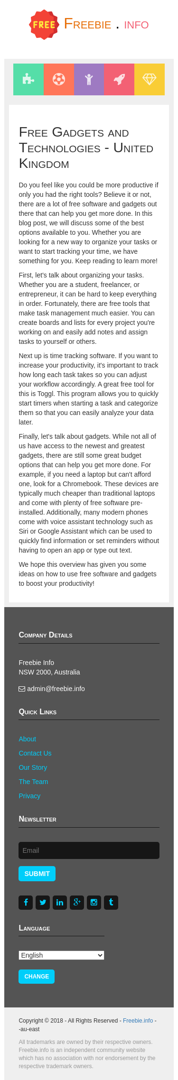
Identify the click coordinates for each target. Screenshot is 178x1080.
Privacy (29, 796)
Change (36, 976)
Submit (37, 873)
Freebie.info (138, 1020)
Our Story (33, 767)
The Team (33, 781)
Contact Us (35, 753)
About (27, 739)
